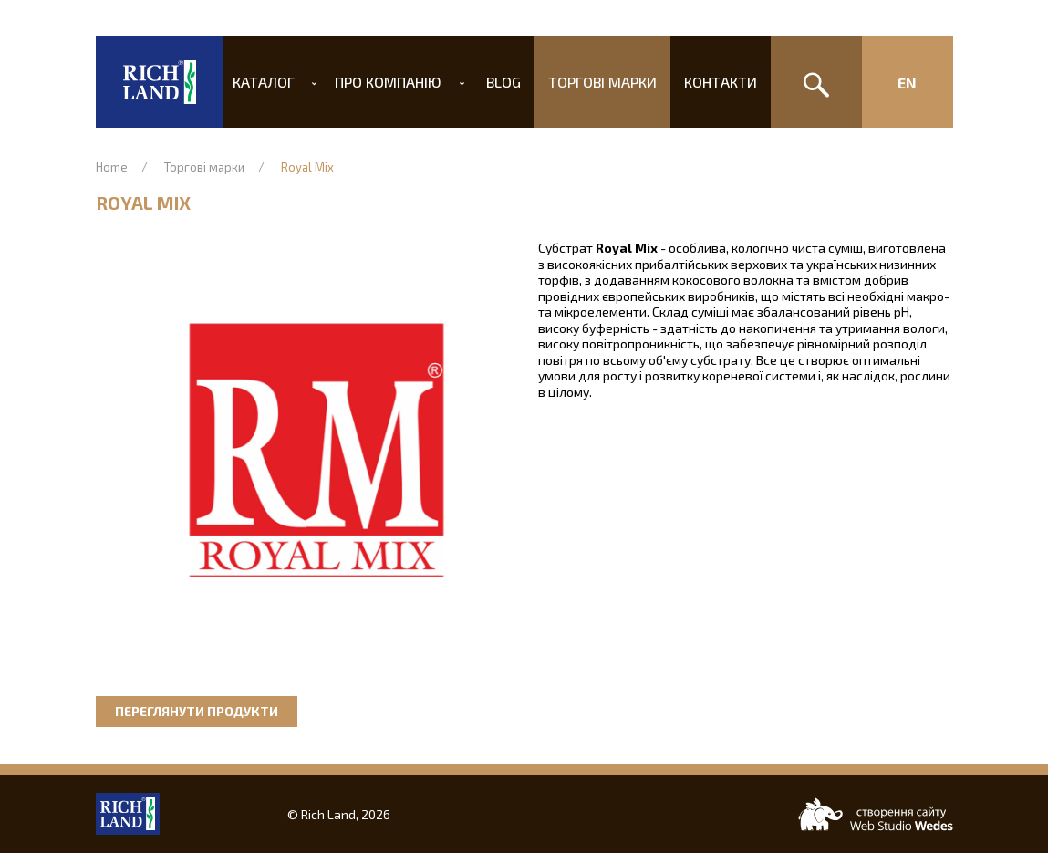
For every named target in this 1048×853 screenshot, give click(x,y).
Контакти (709, 81)
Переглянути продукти (196, 711)
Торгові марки (597, 81)
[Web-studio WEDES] (875, 814)
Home (112, 167)
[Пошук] (816, 82)
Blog (503, 81)
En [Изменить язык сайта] (907, 82)
